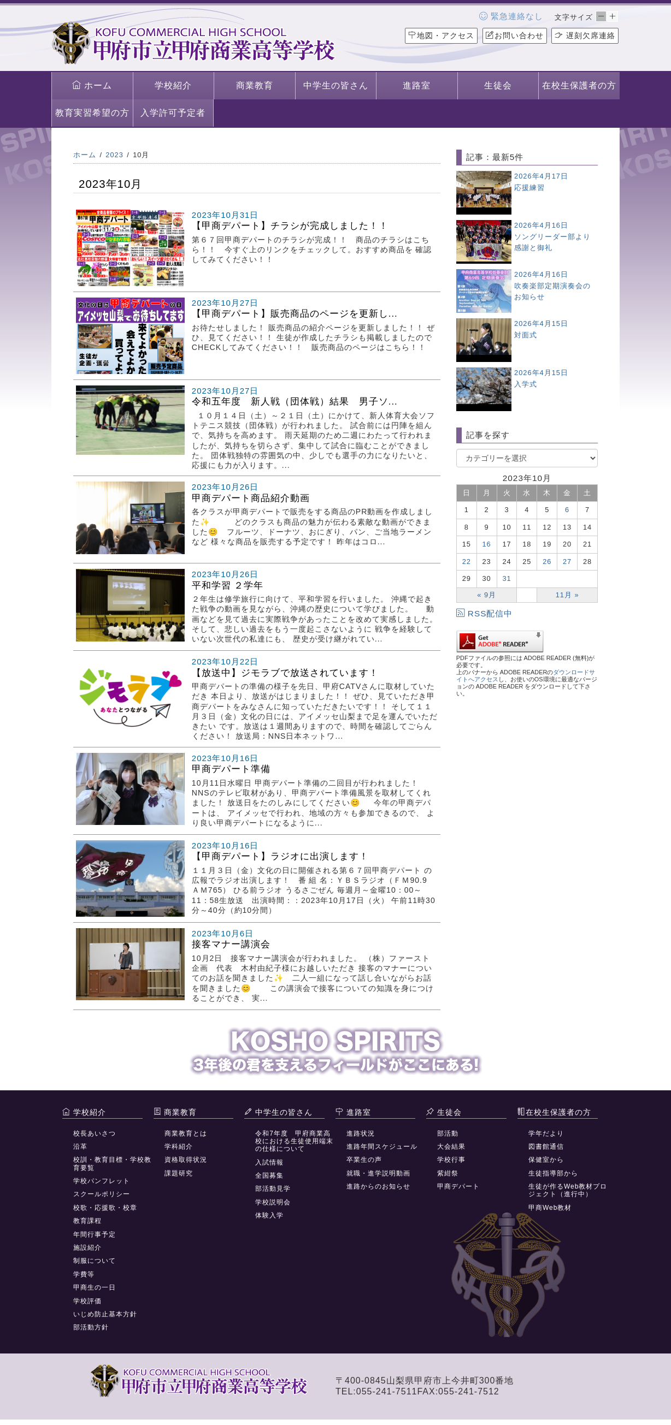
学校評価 (87, 1301)
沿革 (80, 1146)
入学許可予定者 (172, 112)
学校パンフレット (101, 1181)
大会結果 (451, 1146)
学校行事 (451, 1159)
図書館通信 (546, 1146)
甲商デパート (458, 1186)
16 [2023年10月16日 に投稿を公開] (486, 544)
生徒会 (498, 85)
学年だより (546, 1133)
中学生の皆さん (335, 85)
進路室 (417, 85)
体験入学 (269, 1215)
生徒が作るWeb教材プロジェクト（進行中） (567, 1190)
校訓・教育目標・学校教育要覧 (112, 1163)
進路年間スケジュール (381, 1146)
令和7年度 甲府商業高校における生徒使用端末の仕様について (294, 1141)
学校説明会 (273, 1202)
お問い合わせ (515, 35)
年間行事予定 (94, 1234)
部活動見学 (273, 1188)
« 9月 (486, 595)
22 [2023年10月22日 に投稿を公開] (466, 561)
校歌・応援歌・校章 (105, 1208)
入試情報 (269, 1162)
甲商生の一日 (94, 1287)
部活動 (447, 1133)
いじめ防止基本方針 (105, 1314)
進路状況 (360, 1133)
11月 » (567, 595)
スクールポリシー (101, 1194)
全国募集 (269, 1175)
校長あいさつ (94, 1133)
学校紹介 (173, 85)
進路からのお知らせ (378, 1186)
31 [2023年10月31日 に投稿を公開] (506, 578)
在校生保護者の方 (579, 85)
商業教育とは (185, 1133)
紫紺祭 (447, 1173)
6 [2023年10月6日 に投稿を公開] (567, 510)
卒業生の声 (364, 1159)
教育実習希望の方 (92, 112)
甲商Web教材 (550, 1208)
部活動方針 (91, 1327)
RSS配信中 (484, 613)
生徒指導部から (553, 1173)
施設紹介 (87, 1247)
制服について (94, 1260)
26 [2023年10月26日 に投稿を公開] (547, 561)
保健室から (546, 1159)
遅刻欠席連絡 (585, 35)
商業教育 (254, 85)
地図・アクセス (441, 35)
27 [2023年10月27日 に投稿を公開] (567, 561)
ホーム (92, 85)
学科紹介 (178, 1146)
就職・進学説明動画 (378, 1173)
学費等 (84, 1274)
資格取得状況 (185, 1159)
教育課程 (87, 1221)
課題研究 (178, 1173)
